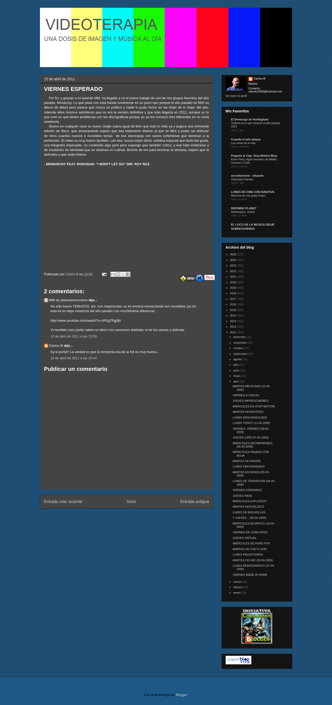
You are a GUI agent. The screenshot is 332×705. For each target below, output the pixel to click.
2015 (233, 310)
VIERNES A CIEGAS (246, 395)
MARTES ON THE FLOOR (250, 549)
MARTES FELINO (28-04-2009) (253, 560)
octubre (238, 348)
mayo (237, 375)
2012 (233, 326)
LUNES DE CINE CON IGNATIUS (252, 191)
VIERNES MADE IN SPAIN (250, 574)
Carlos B (72, 274)
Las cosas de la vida (243, 143)
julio (236, 364)
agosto (238, 359)
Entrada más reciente (63, 501)
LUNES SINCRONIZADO (249, 466)
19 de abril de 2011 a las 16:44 (74, 358)
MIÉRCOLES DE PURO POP (251, 543)
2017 (233, 298)
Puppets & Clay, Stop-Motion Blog (254, 155)
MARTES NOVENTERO (248, 411)
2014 (233, 315)
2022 (233, 271)
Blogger (181, 695)
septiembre (240, 353)
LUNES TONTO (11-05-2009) (251, 423)
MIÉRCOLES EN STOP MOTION (254, 406)
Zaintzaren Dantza (242, 179)
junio (236, 370)
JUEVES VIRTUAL (245, 537)
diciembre (240, 337)
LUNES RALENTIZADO (248, 554)
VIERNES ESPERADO (247, 490)
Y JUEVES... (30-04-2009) (249, 517)
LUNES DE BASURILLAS (249, 512)
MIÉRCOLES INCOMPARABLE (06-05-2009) (253, 445)
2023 (233, 265)
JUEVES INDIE (242, 495)
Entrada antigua (194, 501)
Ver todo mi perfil (236, 95)
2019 (233, 287)
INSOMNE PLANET (244, 208)
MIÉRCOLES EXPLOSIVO (250, 501)
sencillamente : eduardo (247, 175)
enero (237, 592)
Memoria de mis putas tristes (248, 195)
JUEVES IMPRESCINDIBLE (251, 400)
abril (236, 381)
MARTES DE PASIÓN (247, 461)
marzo (237, 581)
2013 (233, 321)
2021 (233, 276)
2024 (233, 260)
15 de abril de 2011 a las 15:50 (74, 336)
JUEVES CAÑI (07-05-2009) (251, 437)
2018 (233, 293)
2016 (233, 304)
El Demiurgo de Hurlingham (250, 119)
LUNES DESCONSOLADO (250, 417)
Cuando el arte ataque (246, 139)
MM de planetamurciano (68, 300)
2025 (233, 254)
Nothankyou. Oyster (243, 212)
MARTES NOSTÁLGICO (248, 506)
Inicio (131, 501)
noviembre (240, 342)
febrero (238, 587)
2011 (233, 332)
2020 (233, 282)
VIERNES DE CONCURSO (250, 532)
